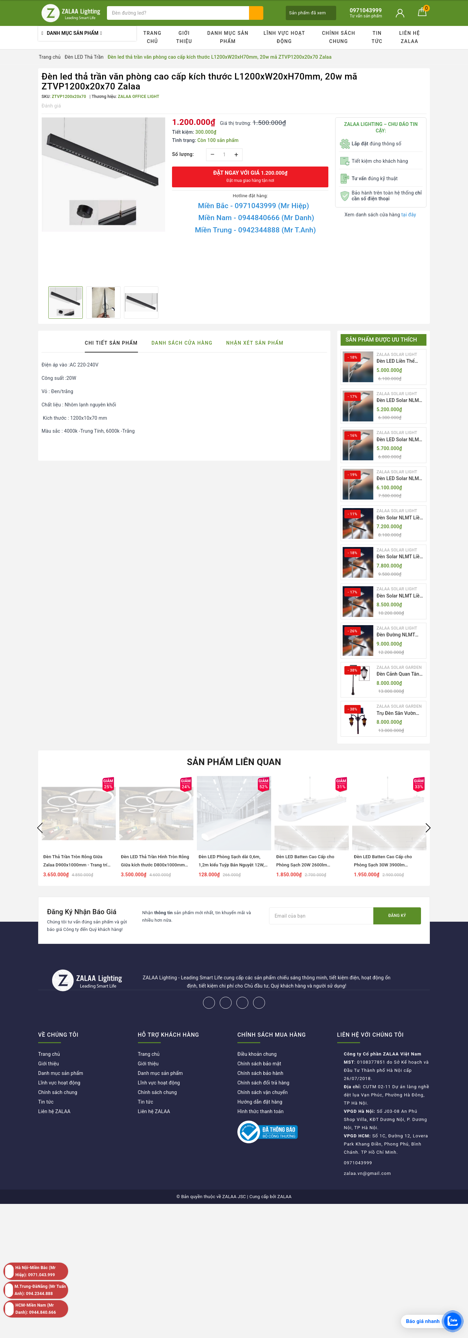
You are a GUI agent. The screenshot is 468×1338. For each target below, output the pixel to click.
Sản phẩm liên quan (234, 762)
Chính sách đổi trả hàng (263, 1082)
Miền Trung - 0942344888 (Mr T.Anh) (255, 230)
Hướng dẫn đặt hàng (259, 1102)
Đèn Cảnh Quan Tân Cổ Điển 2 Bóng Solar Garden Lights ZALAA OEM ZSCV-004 (400, 674)
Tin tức (377, 37)
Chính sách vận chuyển (262, 1092)
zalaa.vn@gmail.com (367, 1173)
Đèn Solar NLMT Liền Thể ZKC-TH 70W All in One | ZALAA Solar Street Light (399, 557)
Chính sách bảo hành (260, 1073)
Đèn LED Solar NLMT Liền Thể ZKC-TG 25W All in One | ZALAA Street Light (400, 440)
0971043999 (358, 1162)
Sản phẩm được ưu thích (381, 339)
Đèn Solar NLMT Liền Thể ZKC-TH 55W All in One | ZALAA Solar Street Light (399, 518)
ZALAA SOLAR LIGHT (397, 354)
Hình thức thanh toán (260, 1111)
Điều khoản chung (257, 1054)
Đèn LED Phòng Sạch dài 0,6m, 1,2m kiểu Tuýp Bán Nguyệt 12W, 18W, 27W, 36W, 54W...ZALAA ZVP (233, 865)
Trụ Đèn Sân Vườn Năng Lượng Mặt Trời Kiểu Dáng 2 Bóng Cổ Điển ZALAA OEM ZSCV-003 (400, 713)
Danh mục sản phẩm (227, 37)
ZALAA (284, 1196)
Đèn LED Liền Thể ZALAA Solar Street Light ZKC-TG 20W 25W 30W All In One (398, 361)
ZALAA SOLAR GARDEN (399, 667)
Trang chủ (152, 37)
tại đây (408, 214)
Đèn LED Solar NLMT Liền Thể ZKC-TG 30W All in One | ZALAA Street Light (400, 479)
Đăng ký (397, 915)
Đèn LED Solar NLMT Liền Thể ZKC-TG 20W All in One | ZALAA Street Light (400, 401)
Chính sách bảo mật (259, 1063)
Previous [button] (40, 828)
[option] (103, 174)
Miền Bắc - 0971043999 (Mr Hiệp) (253, 206)
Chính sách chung (338, 37)
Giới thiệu (184, 37)
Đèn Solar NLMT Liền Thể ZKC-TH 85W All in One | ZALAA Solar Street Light (399, 596)
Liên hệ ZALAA (409, 37)
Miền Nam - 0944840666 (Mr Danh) (256, 218)
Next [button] (428, 828)
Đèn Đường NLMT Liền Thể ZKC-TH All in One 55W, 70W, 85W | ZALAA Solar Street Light (399, 635)
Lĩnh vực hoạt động (284, 37)
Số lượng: (183, 154)
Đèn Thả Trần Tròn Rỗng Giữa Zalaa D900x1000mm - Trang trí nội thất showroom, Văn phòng (75, 865)
